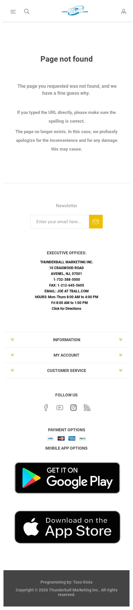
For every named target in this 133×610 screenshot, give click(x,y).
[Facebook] (46, 407)
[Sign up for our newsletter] (59, 221)
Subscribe (96, 221)
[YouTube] (59, 407)
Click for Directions (66, 309)
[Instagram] (73, 407)
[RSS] (87, 407)
